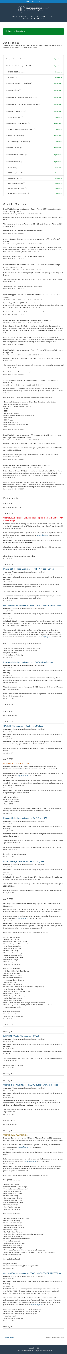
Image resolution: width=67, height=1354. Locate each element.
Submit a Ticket (19, 16)
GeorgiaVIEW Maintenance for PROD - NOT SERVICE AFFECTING (32, 605)
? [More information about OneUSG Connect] (20, 148)
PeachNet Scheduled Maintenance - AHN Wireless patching (28, 569)
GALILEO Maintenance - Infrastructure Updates (23, 726)
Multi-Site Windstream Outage (16, 763)
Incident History (8, 1337)
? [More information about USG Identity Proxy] (21, 173)
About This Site (11, 42)
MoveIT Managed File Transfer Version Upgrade (23, 861)
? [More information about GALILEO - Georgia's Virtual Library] (32, 83)
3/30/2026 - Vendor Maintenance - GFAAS (21, 1036)
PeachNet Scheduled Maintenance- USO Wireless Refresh (28, 662)
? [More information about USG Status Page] (20, 178)
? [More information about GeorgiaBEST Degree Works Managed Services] (40, 104)
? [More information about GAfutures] (15, 77)
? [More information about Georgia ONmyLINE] (22, 117)
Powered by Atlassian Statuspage (54, 1337)
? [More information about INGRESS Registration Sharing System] (34, 129)
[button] (33, 18)
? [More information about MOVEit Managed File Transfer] (29, 141)
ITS (50, 16)
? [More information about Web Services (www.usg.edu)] (28, 193)
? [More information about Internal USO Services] (23, 135)
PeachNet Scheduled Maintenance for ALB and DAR (25, 818)
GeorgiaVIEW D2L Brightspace (16, 1135)
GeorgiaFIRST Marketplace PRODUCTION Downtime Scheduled (30, 1085)
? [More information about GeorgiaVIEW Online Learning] (28, 123)
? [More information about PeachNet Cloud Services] (25, 155)
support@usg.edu (42, 535)
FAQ (31, 16)
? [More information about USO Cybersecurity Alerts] (25, 188)
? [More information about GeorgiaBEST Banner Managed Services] (35, 97)
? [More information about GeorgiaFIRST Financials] (25, 111)
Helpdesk (41, 16)
